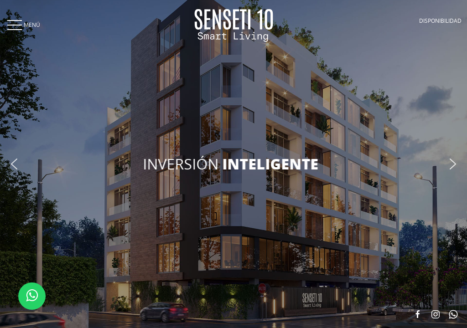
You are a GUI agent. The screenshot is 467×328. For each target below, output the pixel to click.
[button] (14, 164)
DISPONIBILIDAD (440, 20)
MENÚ (22, 24)
